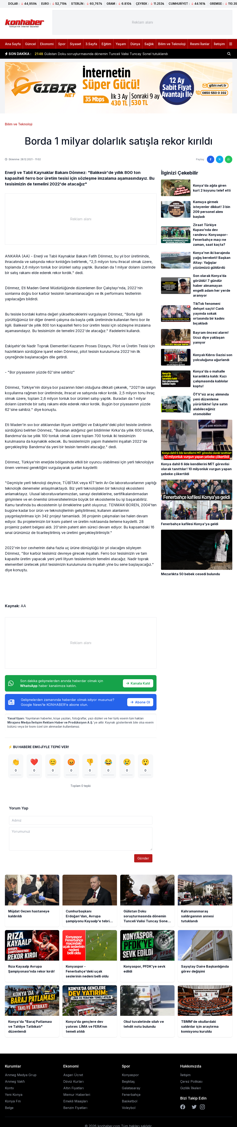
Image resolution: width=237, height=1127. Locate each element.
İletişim (219, 44)
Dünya (135, 44)
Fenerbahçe (131, 1095)
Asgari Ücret (73, 1075)
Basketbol (129, 1101)
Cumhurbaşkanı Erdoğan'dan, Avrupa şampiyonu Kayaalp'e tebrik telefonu (98, 51)
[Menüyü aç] (230, 44)
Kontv (9, 1088)
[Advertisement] (142, 22)
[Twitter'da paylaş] (219, 159)
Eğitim (106, 44)
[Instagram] (202, 1106)
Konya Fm (13, 1101)
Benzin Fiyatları (75, 1108)
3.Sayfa (91, 44)
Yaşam (121, 44)
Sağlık (149, 44)
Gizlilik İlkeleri (190, 1088)
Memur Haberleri (76, 1095)
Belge (9, 1108)
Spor (62, 44)
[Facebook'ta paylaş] (210, 159)
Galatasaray (131, 1088)
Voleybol (128, 1108)
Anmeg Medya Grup (20, 1075)
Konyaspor (130, 1075)
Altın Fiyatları (73, 1088)
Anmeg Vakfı (15, 1081)
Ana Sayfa (13, 44)
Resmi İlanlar (200, 44)
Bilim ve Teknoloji (172, 44)
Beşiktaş (128, 1081)
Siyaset (75, 44)
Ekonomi (47, 44)
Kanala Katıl (138, 683)
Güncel (30, 44)
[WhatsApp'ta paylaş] (228, 159)
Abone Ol (140, 702)
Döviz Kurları (73, 1081)
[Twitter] (194, 1106)
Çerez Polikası (191, 1081)
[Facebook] (182, 1106)
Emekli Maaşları (75, 1101)
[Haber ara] (229, 54)
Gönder (143, 858)
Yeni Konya (13, 1095)
